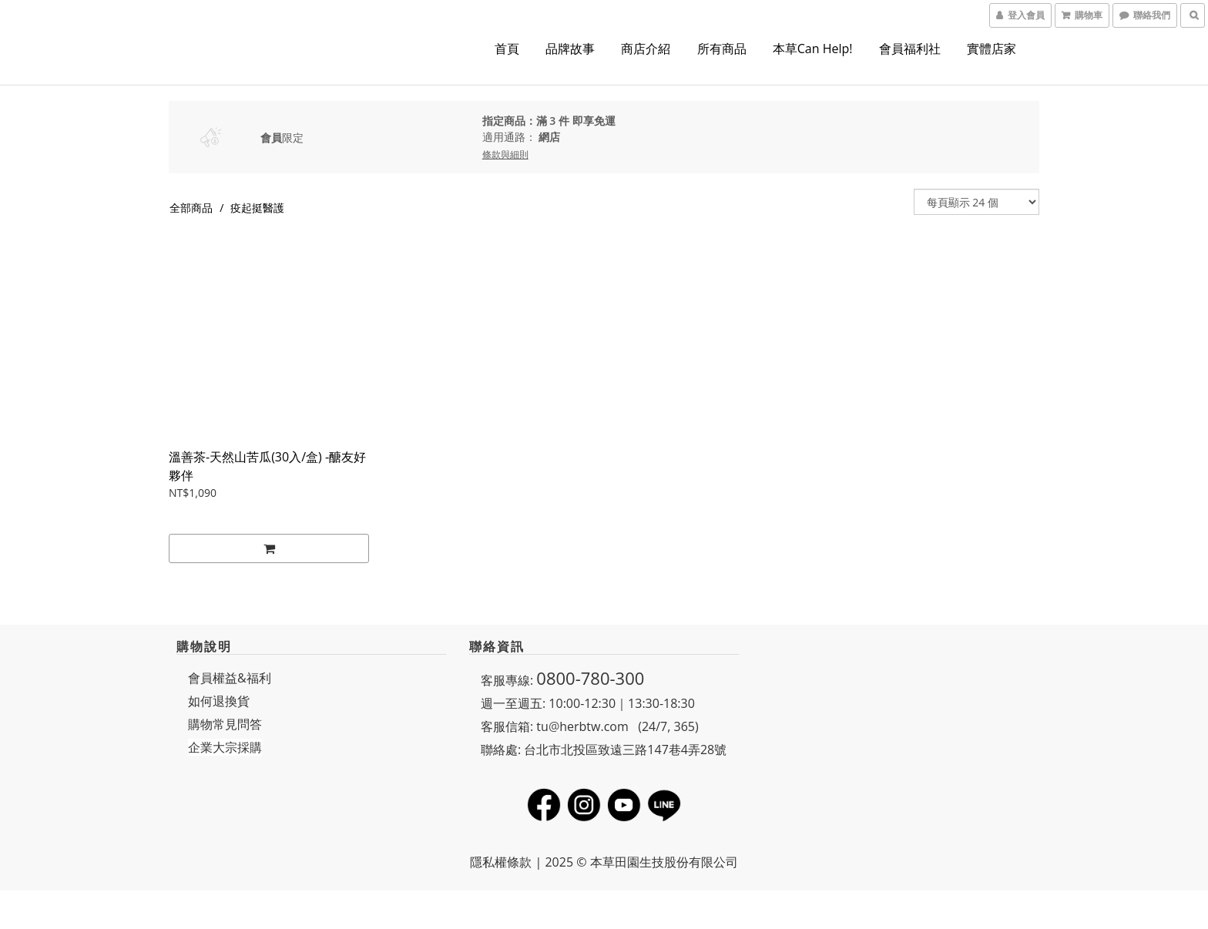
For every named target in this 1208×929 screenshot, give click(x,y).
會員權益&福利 (229, 677)
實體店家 (991, 48)
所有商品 (722, 48)
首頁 (507, 48)
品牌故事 (570, 48)
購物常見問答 (225, 724)
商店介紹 (645, 48)
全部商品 (191, 207)
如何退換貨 (219, 701)
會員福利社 (910, 48)
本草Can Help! (813, 48)
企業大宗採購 (225, 747)
